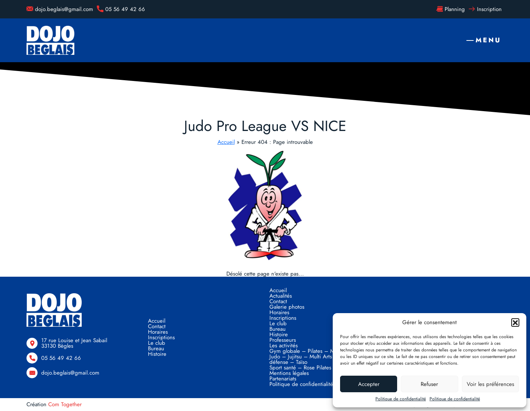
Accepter (368, 384)
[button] (515, 322)
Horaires (158, 332)
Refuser (429, 384)
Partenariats (282, 379)
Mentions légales (289, 373)
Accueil (226, 142)
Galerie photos (286, 307)
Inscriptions (161, 337)
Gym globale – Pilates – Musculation (313, 351)
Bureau (156, 348)
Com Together (65, 404)
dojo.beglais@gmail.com (59, 9)
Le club (156, 343)
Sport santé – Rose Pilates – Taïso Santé (317, 368)
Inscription (485, 9)
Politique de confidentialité (400, 399)
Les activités (283, 345)
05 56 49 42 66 (121, 9)
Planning (450, 9)
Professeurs (282, 340)
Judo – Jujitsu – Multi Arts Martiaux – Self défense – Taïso (319, 359)
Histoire (157, 354)
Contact (157, 326)
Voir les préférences (490, 384)
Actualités (280, 296)
